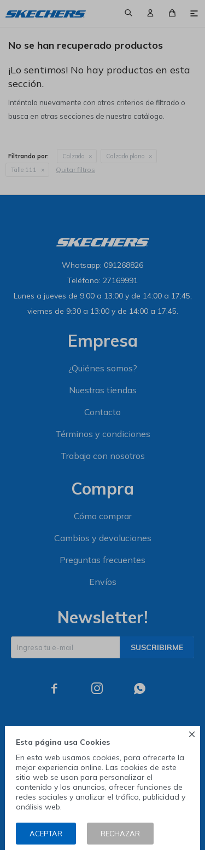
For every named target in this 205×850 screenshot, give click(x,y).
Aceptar (46, 833)
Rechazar (120, 833)
